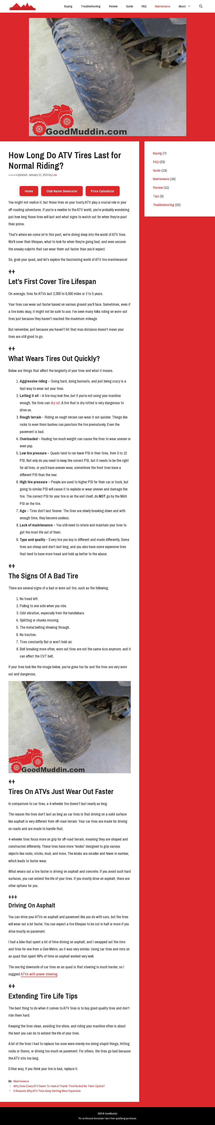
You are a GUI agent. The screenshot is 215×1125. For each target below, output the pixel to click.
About (187, 6)
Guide (129, 6)
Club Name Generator (61, 191)
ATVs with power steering (39, 974)
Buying (68, 6)
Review (113, 6)
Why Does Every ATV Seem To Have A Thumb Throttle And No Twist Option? (59, 1086)
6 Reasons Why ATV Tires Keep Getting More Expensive (47, 1091)
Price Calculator (102, 191)
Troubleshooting (91, 6)
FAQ (144, 6)
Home (29, 191)
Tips (156, 196)
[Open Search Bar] (201, 6)
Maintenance (162, 6)
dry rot (55, 402)
